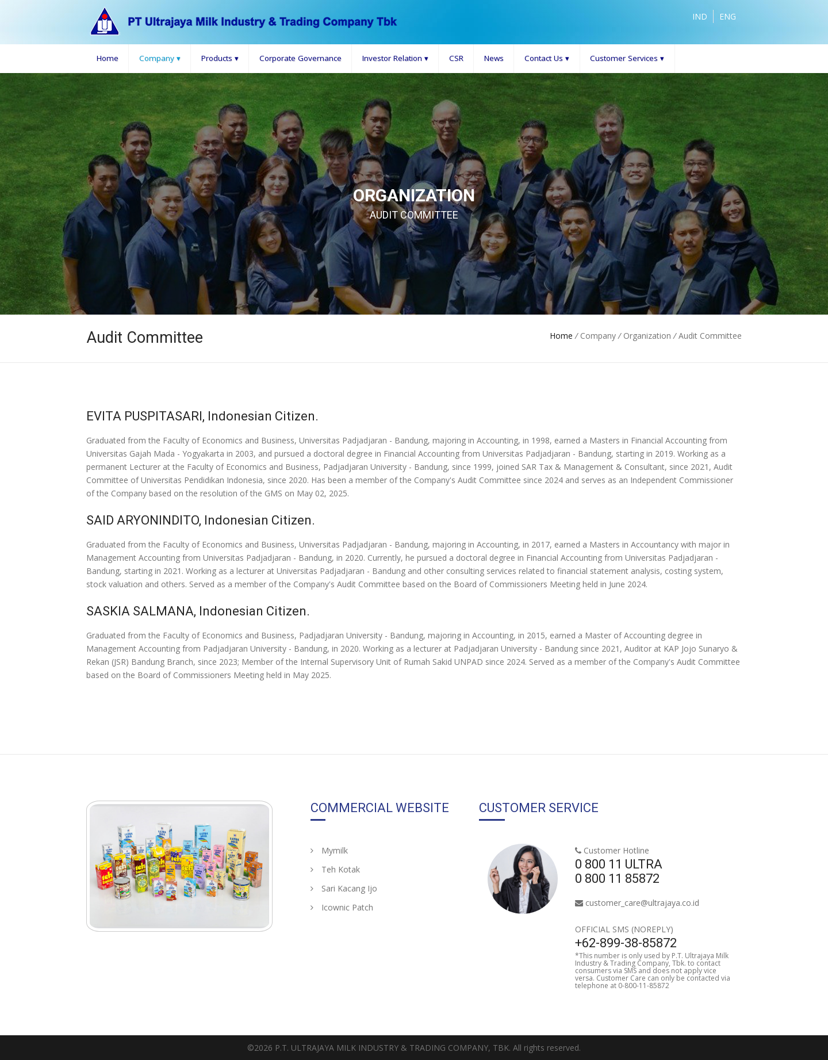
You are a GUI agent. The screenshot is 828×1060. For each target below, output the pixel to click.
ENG (727, 16)
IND (699, 16)
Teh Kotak (335, 869)
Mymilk (329, 850)
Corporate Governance (300, 58)
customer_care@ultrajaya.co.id (642, 902)
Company (160, 58)
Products (220, 58)
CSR (456, 58)
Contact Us (546, 58)
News (494, 58)
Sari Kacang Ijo (343, 888)
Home (107, 58)
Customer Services (627, 58)
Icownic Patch (341, 907)
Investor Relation (395, 58)
